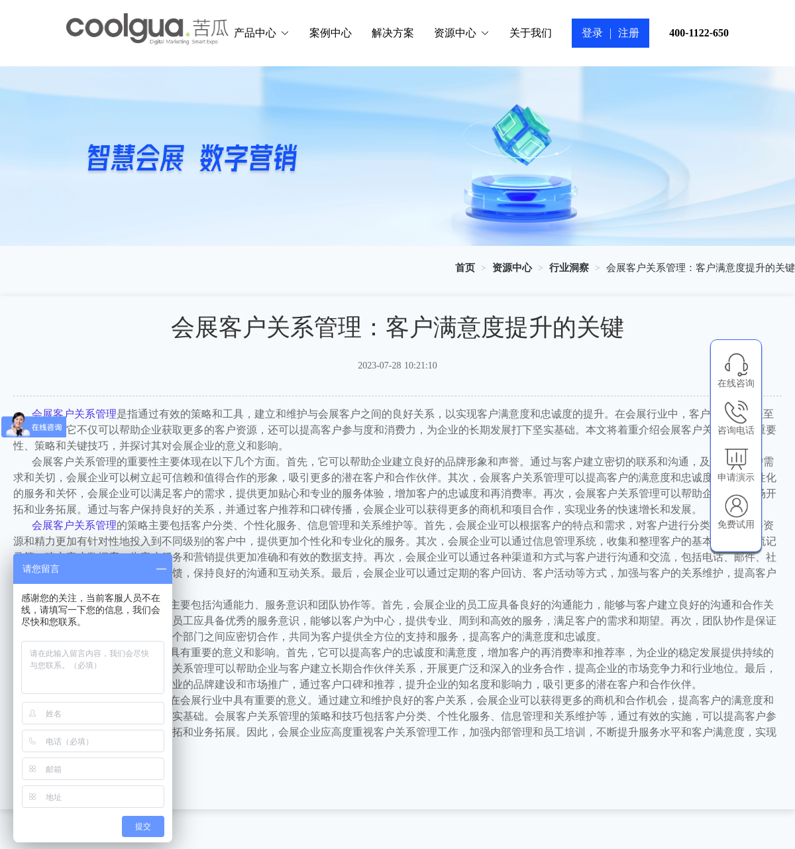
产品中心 (262, 32)
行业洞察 (569, 267)
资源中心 (462, 32)
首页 (465, 267)
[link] (465, 267)
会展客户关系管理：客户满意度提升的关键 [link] (700, 267)
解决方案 (393, 32)
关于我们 (530, 32)
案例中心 (330, 32)
